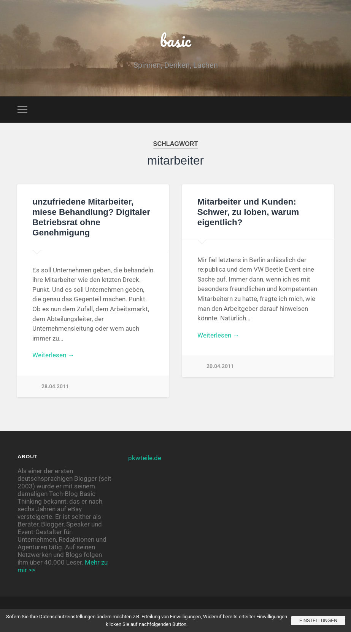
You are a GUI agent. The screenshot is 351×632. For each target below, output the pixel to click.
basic (175, 40)
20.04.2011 (220, 366)
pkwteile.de (144, 458)
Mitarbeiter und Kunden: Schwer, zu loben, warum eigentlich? (248, 212)
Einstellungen (318, 620)
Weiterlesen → (53, 355)
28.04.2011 (55, 386)
